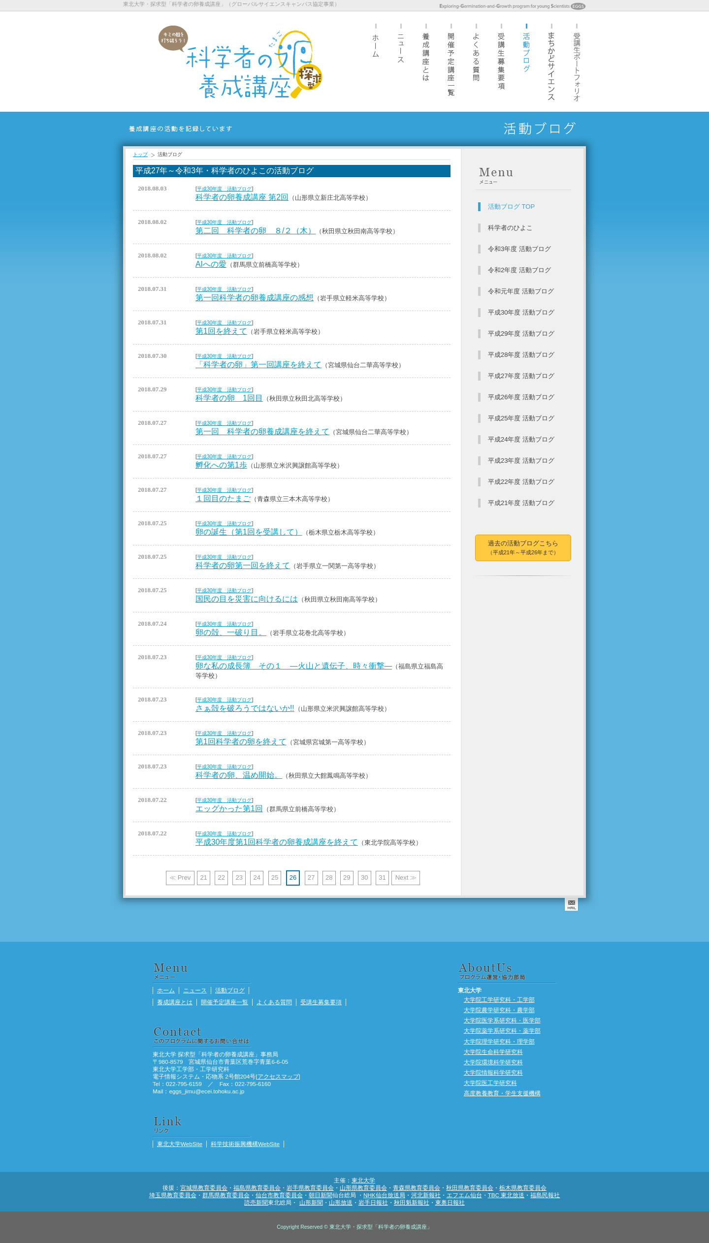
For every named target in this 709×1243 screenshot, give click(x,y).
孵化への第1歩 (221, 465)
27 (311, 877)
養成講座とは (426, 61)
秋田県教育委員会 (469, 1187)
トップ (140, 154)
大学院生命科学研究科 (493, 1052)
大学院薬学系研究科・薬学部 (502, 1030)
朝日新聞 (320, 1195)
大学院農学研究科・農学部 (499, 1010)
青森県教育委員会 (416, 1187)
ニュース (400, 61)
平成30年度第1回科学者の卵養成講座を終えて (276, 842)
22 (221, 877)
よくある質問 (476, 61)
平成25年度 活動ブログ (521, 418)
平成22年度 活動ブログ (521, 481)
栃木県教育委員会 (523, 1187)
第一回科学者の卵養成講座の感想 (254, 297)
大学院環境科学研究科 (493, 1062)
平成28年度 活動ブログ (521, 354)
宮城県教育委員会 (203, 1187)
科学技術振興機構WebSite (245, 1144)
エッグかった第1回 (229, 808)
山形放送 (341, 1202)
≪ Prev (180, 877)
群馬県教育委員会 (226, 1195)
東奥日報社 (450, 1202)
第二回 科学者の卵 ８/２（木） (255, 230)
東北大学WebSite (179, 1144)
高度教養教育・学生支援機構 (502, 1093)
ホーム (375, 61)
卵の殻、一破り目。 (230, 632)
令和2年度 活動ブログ (519, 270)
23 (239, 877)
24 (257, 877)
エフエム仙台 (464, 1195)
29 (346, 877)
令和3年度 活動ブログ (519, 249)
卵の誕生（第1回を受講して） (248, 532)
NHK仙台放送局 (384, 1195)
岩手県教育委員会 (310, 1187)
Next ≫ (406, 877)
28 (328, 877)
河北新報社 (426, 1195)
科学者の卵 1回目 (229, 398)
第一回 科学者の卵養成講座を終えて (262, 431)
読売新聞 (256, 1202)
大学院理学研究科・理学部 (499, 1041)
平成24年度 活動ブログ (521, 439)
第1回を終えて (221, 331)
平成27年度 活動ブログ (521, 376)
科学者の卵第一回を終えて (242, 565)
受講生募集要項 (501, 61)
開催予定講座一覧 (451, 61)
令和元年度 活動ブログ (521, 291)
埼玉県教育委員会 (172, 1195)
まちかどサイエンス (551, 61)
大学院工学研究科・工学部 (499, 999)
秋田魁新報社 (411, 1202)
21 (203, 877)
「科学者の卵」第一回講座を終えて (258, 364)
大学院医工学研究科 (490, 1083)
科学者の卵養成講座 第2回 (242, 197)
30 (364, 877)
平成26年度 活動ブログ (521, 397)
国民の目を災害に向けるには (246, 599)
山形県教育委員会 (363, 1187)
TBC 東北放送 (506, 1195)
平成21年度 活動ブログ (521, 503)
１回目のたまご (223, 498)
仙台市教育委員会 (279, 1195)
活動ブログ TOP (511, 206)
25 (274, 877)
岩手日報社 (373, 1202)
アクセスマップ (278, 1076)
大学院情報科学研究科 (493, 1072)
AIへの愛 (210, 264)
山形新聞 (311, 1202)
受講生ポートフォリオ (576, 61)
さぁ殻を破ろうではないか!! (244, 708)
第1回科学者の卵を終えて (241, 741)
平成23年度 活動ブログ (521, 460)
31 (382, 877)
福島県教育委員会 (257, 1187)
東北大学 (363, 1180)
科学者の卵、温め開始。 (238, 775)
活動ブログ (526, 61)
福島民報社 (545, 1195)
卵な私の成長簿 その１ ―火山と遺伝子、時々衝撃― (293, 666)
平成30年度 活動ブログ (224, 188)
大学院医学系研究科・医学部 (502, 1020)
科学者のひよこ (510, 227)
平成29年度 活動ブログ (521, 333)
